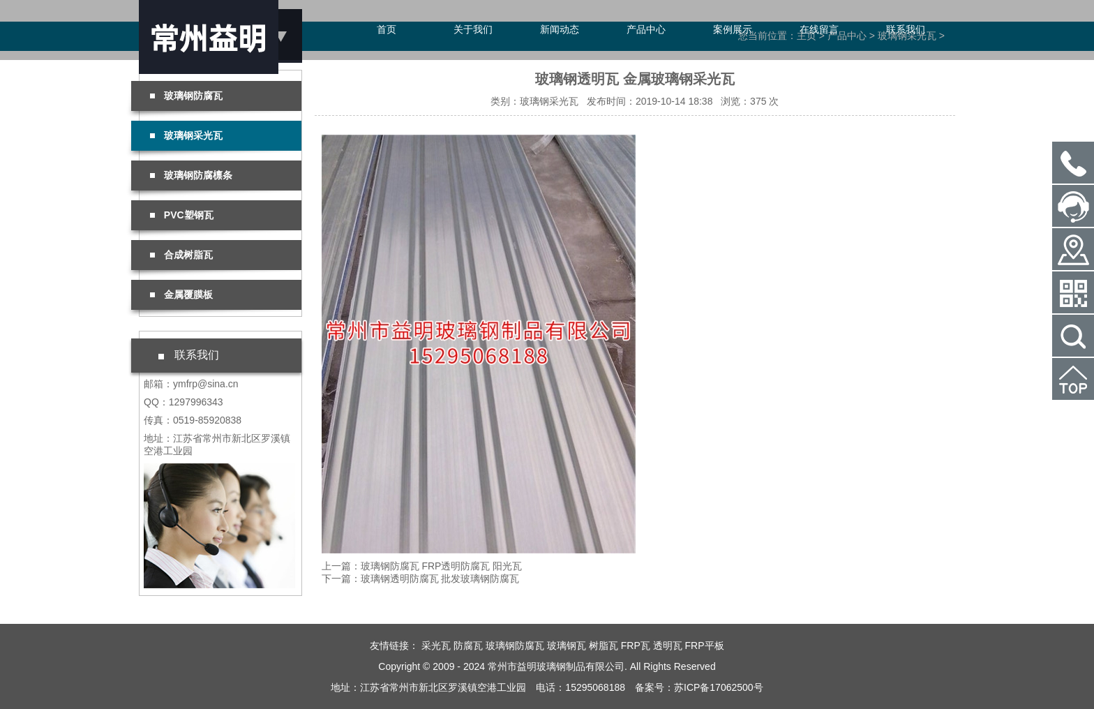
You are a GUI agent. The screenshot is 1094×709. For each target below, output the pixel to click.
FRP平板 (704, 645)
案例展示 (732, 29)
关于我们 (473, 29)
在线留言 (819, 29)
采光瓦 (436, 645)
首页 (386, 29)
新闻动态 (559, 29)
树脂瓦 (603, 645)
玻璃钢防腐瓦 (186, 95)
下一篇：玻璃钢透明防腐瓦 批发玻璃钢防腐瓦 (421, 578)
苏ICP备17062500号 (718, 687)
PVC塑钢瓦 (181, 215)
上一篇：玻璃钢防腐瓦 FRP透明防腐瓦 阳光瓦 (422, 566)
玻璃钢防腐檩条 (191, 175)
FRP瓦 (635, 645)
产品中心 (646, 29)
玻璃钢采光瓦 (186, 135)
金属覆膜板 (181, 294)
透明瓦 (667, 645)
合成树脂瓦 (181, 254)
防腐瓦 (468, 645)
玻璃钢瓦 (566, 645)
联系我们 (905, 29)
